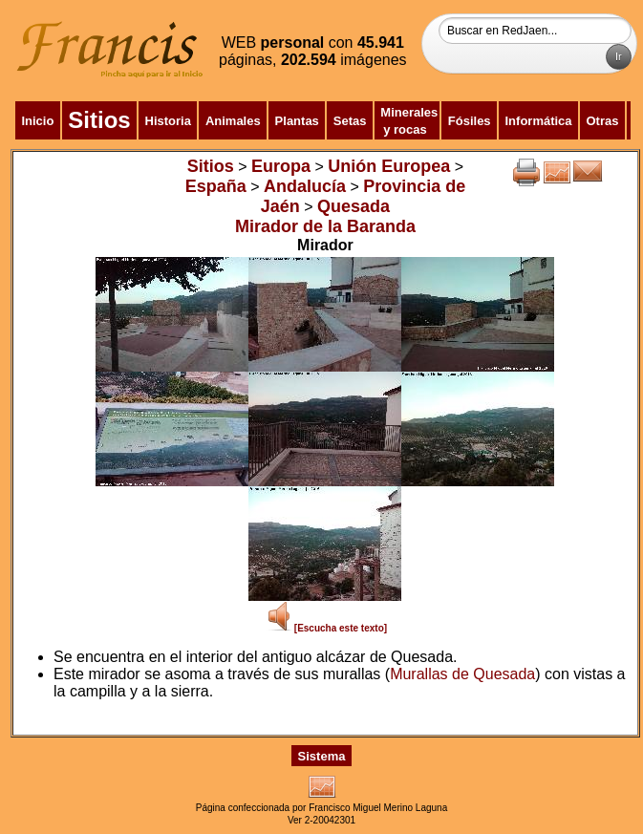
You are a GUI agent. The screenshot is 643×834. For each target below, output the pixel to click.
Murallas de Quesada (462, 674)
